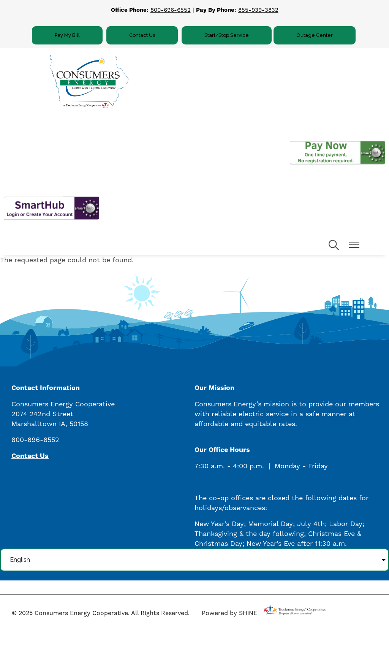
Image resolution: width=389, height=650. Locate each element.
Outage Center (314, 35)
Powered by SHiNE (229, 613)
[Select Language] (194, 560)
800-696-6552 (170, 9)
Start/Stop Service (226, 35)
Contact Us (142, 35)
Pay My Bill (67, 35)
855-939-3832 (258, 9)
